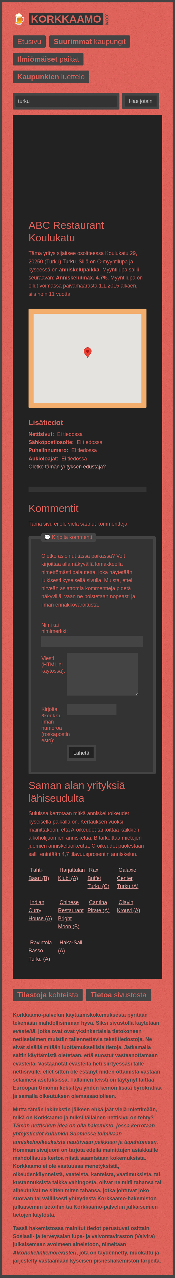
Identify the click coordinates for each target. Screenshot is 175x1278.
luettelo (51, 77)
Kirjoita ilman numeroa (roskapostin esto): (54, 725)
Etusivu (29, 42)
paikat (48, 59)
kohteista (47, 995)
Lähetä (81, 753)
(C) (98, 878)
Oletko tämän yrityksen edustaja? (67, 467)
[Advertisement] (87, 172)
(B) (39, 874)
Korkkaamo (66, 19)
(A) (71, 874)
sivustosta (118, 995)
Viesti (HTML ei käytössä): (53, 664)
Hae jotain (140, 101)
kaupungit (90, 42)
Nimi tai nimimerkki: (54, 628)
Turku (68, 262)
